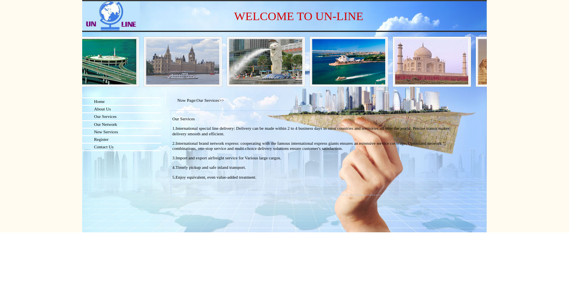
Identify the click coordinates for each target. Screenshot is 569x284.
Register (101, 139)
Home (99, 101)
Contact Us (103, 146)
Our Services (105, 116)
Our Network (105, 124)
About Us (102, 108)
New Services (106, 131)
